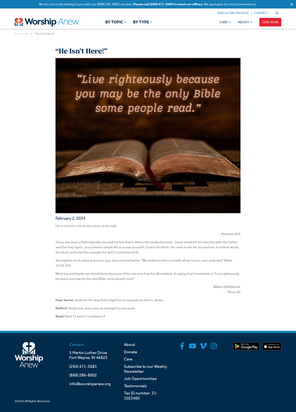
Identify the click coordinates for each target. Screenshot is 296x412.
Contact (261, 13)
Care (224, 22)
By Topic (114, 22)
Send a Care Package (233, 13)
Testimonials (135, 385)
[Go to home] (54, 22)
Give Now (270, 22)
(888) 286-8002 (83, 375)
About (243, 22)
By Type (141, 22)
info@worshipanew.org (90, 383)
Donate (130, 352)
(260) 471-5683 (83, 366)
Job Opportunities (140, 378)
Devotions (22, 33)
